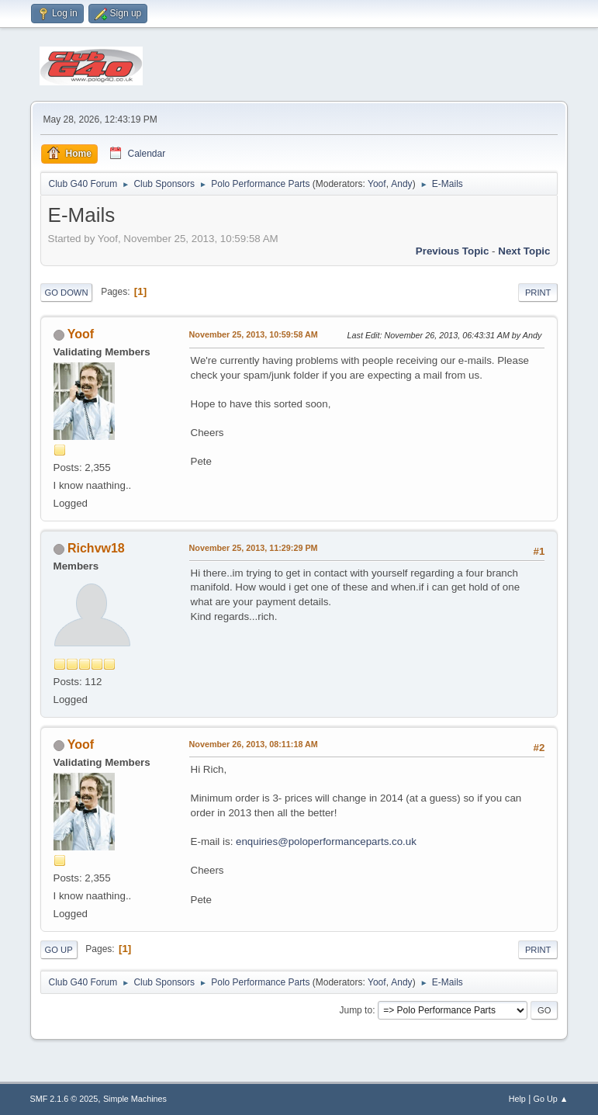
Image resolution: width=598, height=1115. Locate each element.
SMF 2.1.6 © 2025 (64, 1098)
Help (517, 1098)
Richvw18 (96, 548)
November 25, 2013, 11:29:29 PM (253, 547)
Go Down (66, 292)
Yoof (377, 183)
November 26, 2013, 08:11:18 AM (253, 744)
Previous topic (452, 251)
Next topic (524, 251)
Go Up (59, 949)
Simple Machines (135, 1098)
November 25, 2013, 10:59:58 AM (253, 334)
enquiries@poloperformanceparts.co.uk (326, 841)
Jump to (355, 1010)
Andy (401, 183)
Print (538, 292)
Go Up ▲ (551, 1098)
